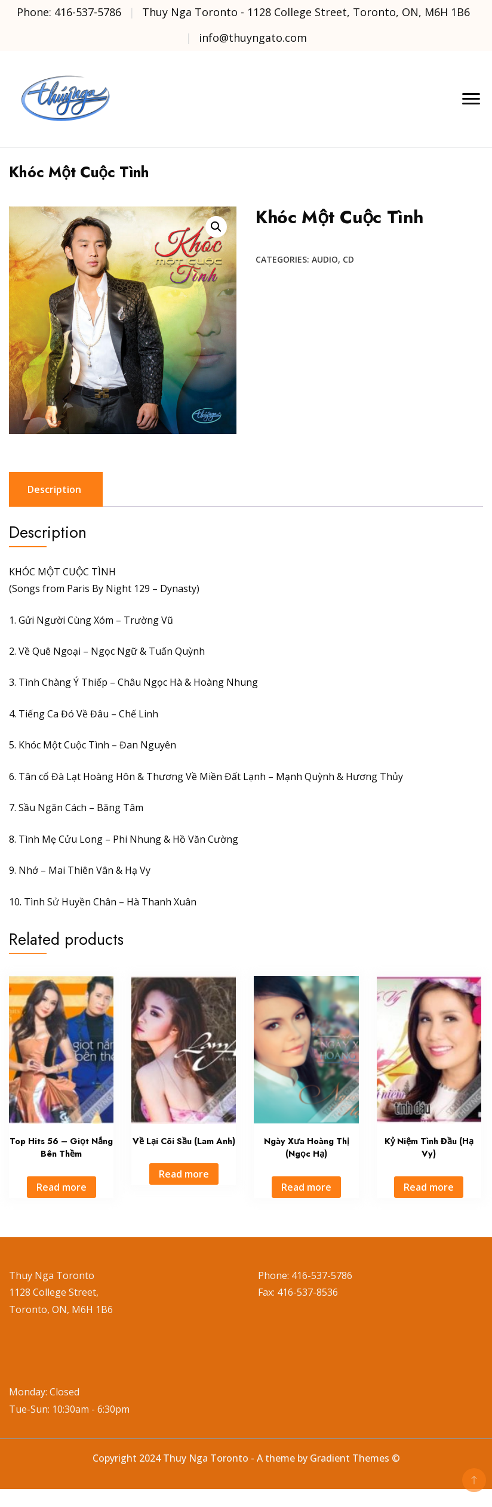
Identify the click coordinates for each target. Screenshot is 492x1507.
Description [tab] (54, 489)
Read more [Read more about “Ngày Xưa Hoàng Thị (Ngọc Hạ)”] (306, 1187)
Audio (325, 259)
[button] (216, 227)
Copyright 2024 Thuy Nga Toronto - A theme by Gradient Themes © (246, 1458)
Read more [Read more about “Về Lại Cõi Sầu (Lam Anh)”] (184, 1174)
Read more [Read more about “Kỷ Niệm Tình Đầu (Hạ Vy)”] (429, 1187)
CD (348, 259)
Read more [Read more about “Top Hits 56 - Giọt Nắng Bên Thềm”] (61, 1187)
